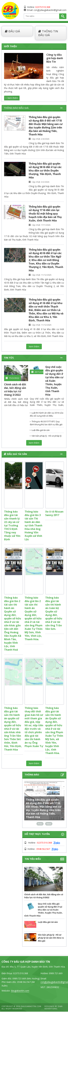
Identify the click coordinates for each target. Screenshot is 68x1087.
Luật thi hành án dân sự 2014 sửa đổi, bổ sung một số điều (46, 414)
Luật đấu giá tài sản (40, 430)
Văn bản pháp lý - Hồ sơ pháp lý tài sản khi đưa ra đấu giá (46, 437)
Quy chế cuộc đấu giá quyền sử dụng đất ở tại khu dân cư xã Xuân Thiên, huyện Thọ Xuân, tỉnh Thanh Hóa (54, 380)
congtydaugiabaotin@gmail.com (50, 10)
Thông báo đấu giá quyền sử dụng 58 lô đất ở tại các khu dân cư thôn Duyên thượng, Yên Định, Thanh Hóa (45, 170)
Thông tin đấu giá (48, 33)
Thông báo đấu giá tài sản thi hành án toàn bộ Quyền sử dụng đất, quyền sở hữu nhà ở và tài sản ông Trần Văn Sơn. (53, 613)
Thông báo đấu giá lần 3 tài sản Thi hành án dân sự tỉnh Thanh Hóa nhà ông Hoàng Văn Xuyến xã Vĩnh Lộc (33, 525)
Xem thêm (12, 97)
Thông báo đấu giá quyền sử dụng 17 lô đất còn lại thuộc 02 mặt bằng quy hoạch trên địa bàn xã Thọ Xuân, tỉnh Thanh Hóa (45, 213)
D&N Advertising (53, 1007)
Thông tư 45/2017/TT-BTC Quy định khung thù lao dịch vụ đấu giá (46, 423)
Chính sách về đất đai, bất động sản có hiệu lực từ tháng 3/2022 (15, 390)
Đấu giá (12, 31)
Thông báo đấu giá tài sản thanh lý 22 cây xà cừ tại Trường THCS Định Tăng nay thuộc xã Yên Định (12, 525)
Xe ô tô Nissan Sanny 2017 (54, 513)
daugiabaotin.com (20, 990)
